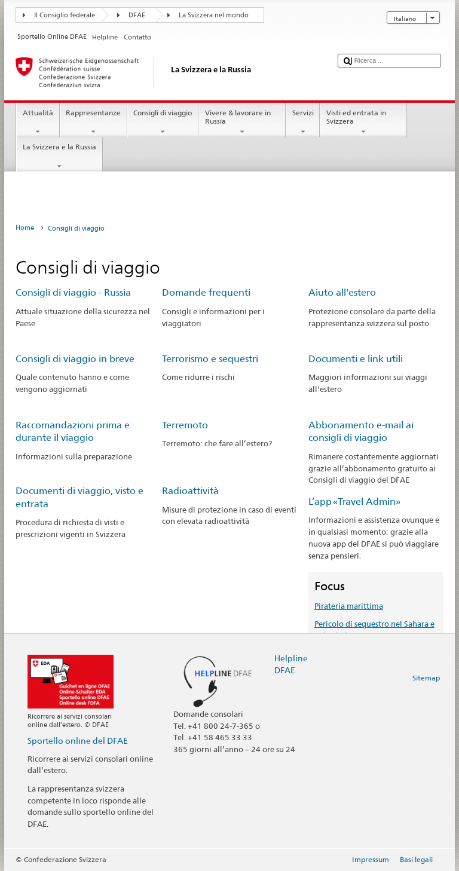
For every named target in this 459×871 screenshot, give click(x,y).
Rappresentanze (93, 122)
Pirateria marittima (348, 606)
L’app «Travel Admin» (354, 501)
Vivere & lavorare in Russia (242, 122)
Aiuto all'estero (342, 292)
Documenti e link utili (355, 358)
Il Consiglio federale (64, 15)
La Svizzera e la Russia (59, 156)
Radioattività (190, 490)
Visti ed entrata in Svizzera (363, 122)
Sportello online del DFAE (77, 740)
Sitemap (426, 677)
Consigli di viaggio (163, 122)
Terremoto (185, 425)
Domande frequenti (206, 292)
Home (25, 228)
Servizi (302, 122)
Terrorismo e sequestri (210, 358)
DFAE (136, 15)
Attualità (38, 122)
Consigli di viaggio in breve (75, 358)
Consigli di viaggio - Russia (73, 292)
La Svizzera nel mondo (214, 15)
